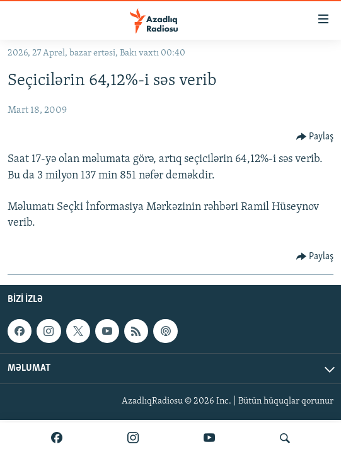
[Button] (315, 137)
